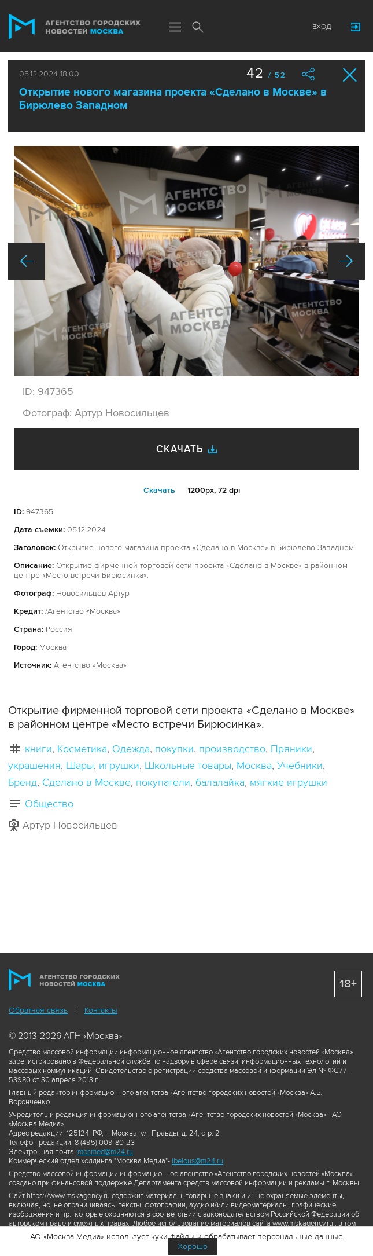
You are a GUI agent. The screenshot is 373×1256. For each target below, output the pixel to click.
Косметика (82, 748)
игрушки (119, 765)
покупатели (163, 782)
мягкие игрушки (288, 782)
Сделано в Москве (86, 782)
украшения (34, 765)
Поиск (198, 28)
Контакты (100, 1010)
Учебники (300, 765)
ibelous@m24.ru (197, 1161)
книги (38, 748)
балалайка (220, 782)
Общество (49, 803)
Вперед (346, 261)
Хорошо (193, 1246)
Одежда (131, 748)
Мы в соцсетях (221, 27)
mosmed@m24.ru (105, 1151)
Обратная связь (38, 1010)
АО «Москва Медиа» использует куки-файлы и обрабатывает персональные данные (186, 1237)
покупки (174, 748)
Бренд (22, 782)
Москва (254, 765)
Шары (80, 765)
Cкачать (159, 490)
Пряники (291, 748)
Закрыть (350, 75)
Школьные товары (188, 765)
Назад (26, 261)
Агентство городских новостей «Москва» (75, 26)
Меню (175, 28)
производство (232, 748)
